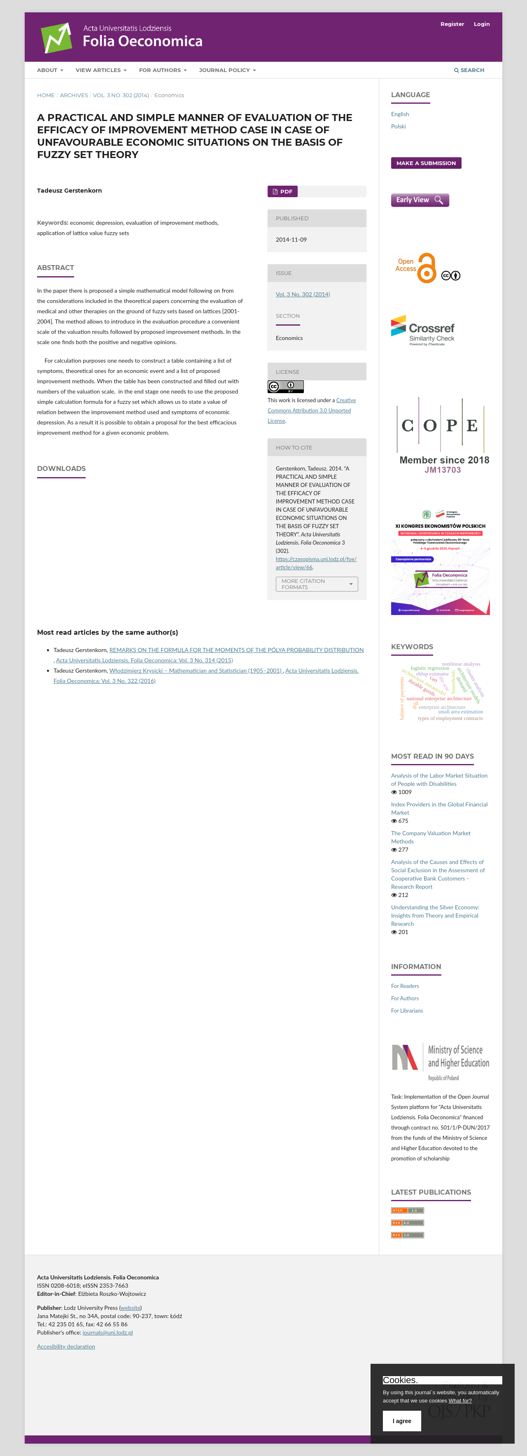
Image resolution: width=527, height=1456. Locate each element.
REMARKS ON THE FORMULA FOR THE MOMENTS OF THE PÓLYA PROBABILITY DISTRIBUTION (237, 649)
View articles (99, 70)
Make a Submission (426, 163)
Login (482, 24)
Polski (398, 126)
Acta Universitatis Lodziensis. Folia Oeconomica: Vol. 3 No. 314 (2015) (144, 660)
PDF (285, 191)
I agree (402, 1421)
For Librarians (407, 1010)
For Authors (160, 70)
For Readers (405, 986)
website (130, 1307)
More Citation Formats (303, 584)
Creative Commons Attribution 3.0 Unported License (312, 410)
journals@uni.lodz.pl (108, 1332)
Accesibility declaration (66, 1346)
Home (46, 95)
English (400, 113)
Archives (74, 95)
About (48, 70)
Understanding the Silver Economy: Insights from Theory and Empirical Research (435, 915)
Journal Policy (225, 70)
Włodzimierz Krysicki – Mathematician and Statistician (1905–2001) (196, 670)
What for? (460, 1401)
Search (469, 70)
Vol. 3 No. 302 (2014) (121, 95)
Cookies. (400, 1380)
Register (452, 24)
